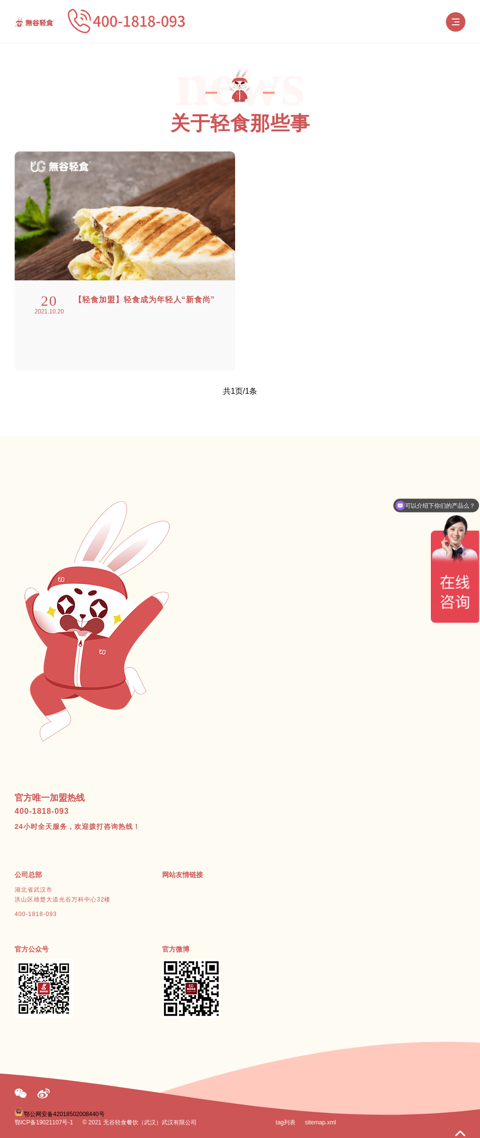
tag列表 (285, 1122)
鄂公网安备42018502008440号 (64, 1114)
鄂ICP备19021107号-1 (44, 1122)
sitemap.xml (320, 1122)
